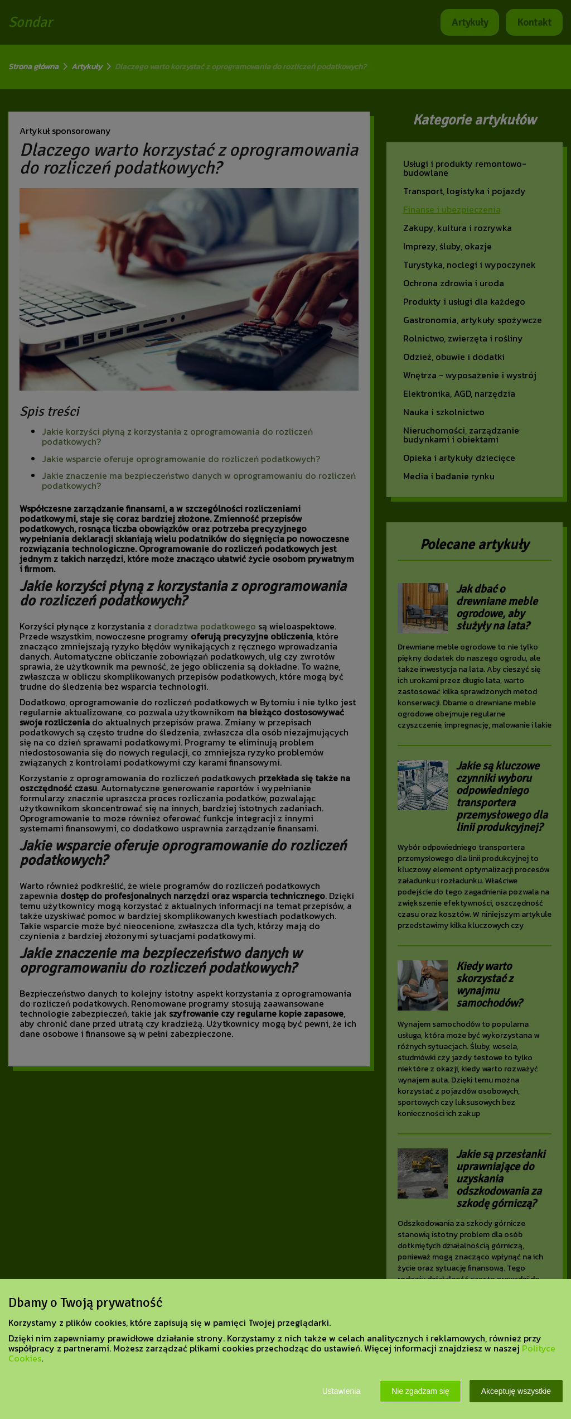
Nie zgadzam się (420, 1391)
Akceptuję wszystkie (516, 1391)
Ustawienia (341, 1391)
